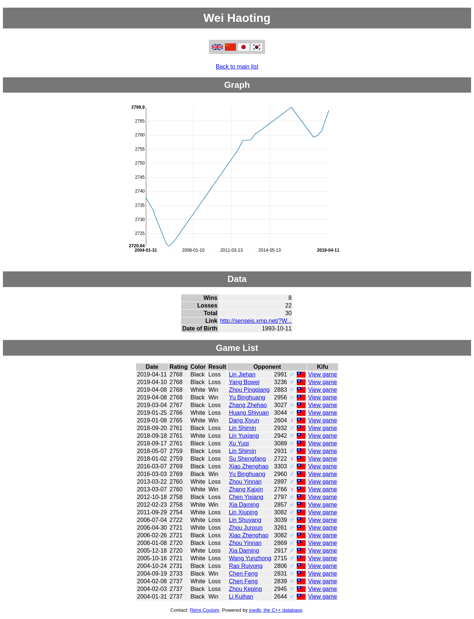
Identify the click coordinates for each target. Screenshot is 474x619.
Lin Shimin (242, 428)
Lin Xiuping (243, 512)
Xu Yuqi (239, 443)
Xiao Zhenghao (249, 466)
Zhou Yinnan (245, 482)
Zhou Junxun (246, 528)
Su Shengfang (247, 459)
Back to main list (237, 66)
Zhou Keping (245, 589)
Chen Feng (243, 573)
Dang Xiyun (244, 420)
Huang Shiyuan (249, 413)
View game (322, 374)
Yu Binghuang (247, 397)
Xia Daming (244, 505)
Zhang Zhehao (248, 405)
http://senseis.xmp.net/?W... (256, 321)
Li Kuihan (241, 596)
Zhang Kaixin (246, 489)
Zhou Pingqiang (249, 390)
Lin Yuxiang (244, 436)
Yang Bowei (244, 382)
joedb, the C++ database (275, 610)
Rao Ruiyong (246, 566)
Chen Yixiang (246, 497)
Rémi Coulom (204, 610)
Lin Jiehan (242, 374)
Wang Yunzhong (250, 558)
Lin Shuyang (245, 520)
